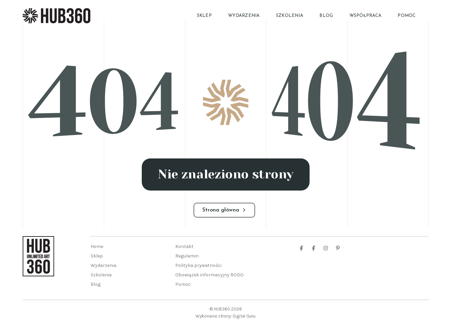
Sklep (204, 16)
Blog (326, 16)
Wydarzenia (244, 16)
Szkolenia (289, 16)
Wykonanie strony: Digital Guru (225, 316)
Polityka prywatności (198, 265)
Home (97, 246)
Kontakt (184, 246)
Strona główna (224, 210)
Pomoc (406, 16)
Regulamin (187, 256)
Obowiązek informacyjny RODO (209, 275)
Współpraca (365, 16)
